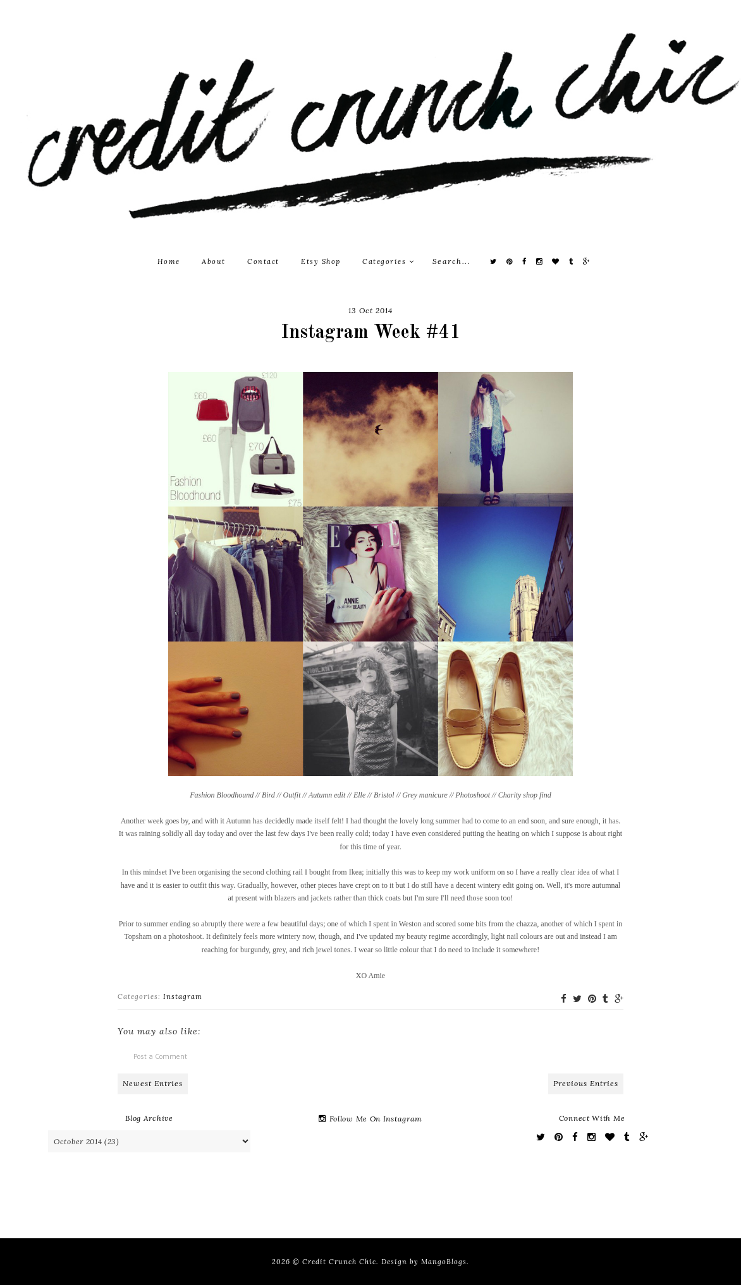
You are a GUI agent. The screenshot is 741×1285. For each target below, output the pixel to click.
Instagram (182, 996)
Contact (263, 261)
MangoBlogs (444, 1261)
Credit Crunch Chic (339, 1261)
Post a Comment (160, 1056)
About (214, 261)
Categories (388, 261)
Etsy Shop (321, 261)
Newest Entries (153, 1083)
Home (168, 261)
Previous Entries (585, 1083)
